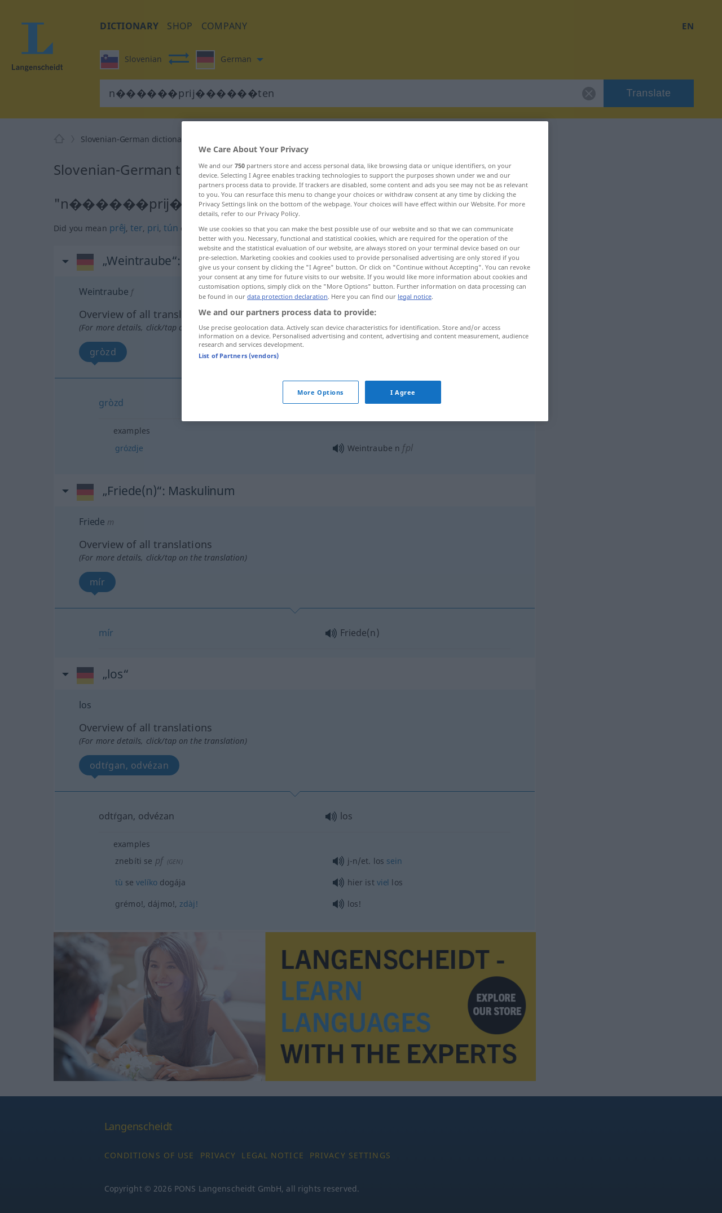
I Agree (403, 392)
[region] (365, 271)
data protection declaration (287, 296)
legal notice (415, 296)
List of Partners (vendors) (239, 355)
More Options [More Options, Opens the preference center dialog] (320, 392)
